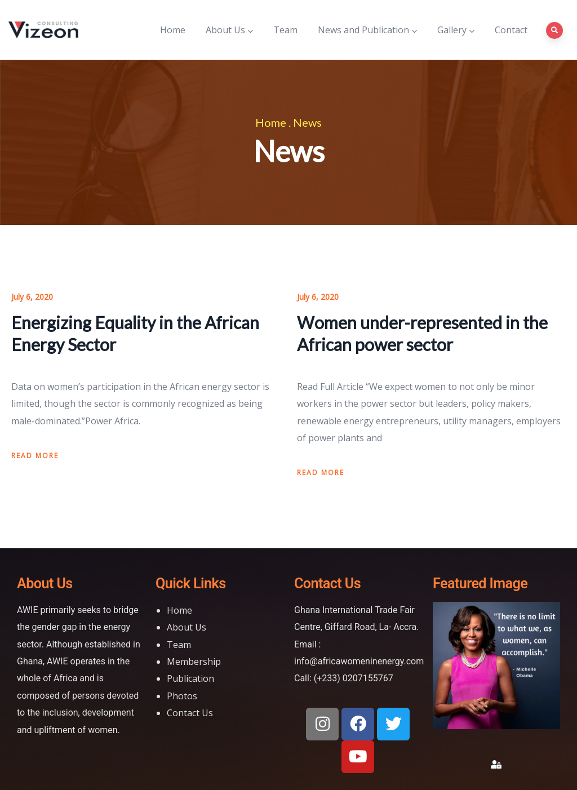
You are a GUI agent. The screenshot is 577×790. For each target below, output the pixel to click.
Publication (190, 678)
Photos (182, 696)
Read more (35, 455)
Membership (194, 661)
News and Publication (367, 30)
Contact (511, 30)
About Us (229, 30)
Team (285, 30)
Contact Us (190, 713)
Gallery (455, 30)
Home (172, 30)
